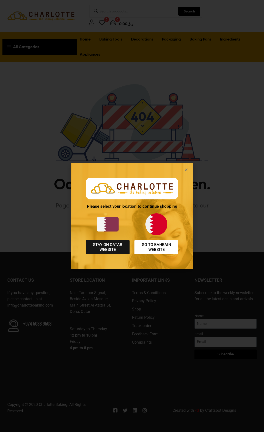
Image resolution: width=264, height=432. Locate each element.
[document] (132, 216)
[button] (186, 170)
